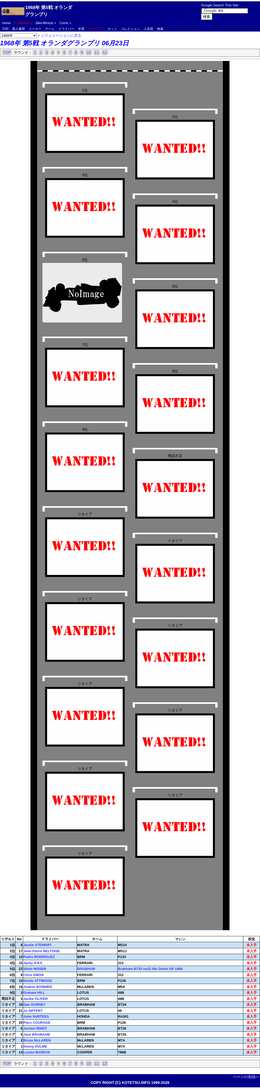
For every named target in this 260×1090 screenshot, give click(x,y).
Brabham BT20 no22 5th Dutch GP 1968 (150, 969)
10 (88, 52)
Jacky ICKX (32, 963)
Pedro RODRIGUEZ (39, 957)
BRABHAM (86, 969)
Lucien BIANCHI (36, 1052)
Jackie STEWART (37, 945)
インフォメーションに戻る (59, 35)
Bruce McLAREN (37, 1040)
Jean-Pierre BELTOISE (41, 951)
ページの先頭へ (246, 1077)
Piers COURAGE (36, 1023)
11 (96, 52)
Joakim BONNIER (37, 987)
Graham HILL (34, 993)
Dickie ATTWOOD (37, 981)
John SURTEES (36, 1016)
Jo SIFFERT (33, 1011)
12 (105, 52)
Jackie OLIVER (35, 999)
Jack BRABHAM (36, 1034)
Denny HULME (35, 1046)
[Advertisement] (138, 11)
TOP (7, 52)
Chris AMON (33, 975)
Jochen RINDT (35, 1028)
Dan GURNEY (34, 1005)
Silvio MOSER (34, 969)
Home (6, 23)
